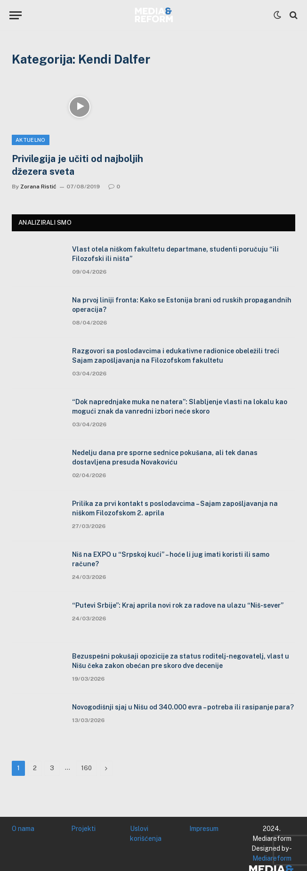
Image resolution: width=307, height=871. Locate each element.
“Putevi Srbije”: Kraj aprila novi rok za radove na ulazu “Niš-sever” (177, 605)
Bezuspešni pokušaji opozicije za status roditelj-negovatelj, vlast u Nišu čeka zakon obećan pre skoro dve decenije (180, 660)
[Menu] (15, 15)
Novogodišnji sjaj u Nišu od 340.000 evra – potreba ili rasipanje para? (183, 707)
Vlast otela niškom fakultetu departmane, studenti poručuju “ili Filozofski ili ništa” (175, 253)
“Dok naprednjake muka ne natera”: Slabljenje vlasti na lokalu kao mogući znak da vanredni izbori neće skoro (179, 406)
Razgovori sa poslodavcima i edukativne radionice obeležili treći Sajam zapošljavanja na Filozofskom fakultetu (175, 355)
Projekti (83, 828)
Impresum (203, 828)
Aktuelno (31, 140)
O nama (23, 828)
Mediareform (271, 858)
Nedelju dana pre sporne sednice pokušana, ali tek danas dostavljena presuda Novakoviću (165, 457)
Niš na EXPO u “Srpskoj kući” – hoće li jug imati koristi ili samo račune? (170, 559)
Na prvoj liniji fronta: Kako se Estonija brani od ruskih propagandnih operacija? (181, 304)
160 (86, 768)
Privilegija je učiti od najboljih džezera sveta (77, 165)
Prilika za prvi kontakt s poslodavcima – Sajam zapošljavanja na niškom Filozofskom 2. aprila (175, 508)
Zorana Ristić (38, 186)
